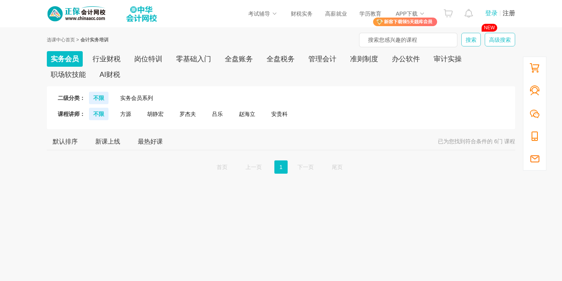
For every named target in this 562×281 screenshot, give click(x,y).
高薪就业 (336, 14)
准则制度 (364, 59)
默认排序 (65, 141)
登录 (491, 13)
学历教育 (370, 14)
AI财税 (110, 74)
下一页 (305, 167)
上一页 (253, 167)
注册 (509, 13)
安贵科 (279, 114)
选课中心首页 (61, 40)
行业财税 (106, 59)
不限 (98, 98)
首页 (222, 167)
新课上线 (107, 141)
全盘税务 (281, 59)
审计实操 (448, 59)
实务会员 (65, 59)
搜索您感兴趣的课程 (392, 40)
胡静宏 (155, 114)
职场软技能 (68, 74)
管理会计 (322, 59)
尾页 (337, 167)
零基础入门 (193, 59)
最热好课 (150, 141)
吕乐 (217, 114)
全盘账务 (239, 59)
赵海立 (247, 114)
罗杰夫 (188, 114)
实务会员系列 (136, 98)
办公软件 (406, 59)
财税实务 (302, 14)
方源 (125, 114)
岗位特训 (148, 59)
